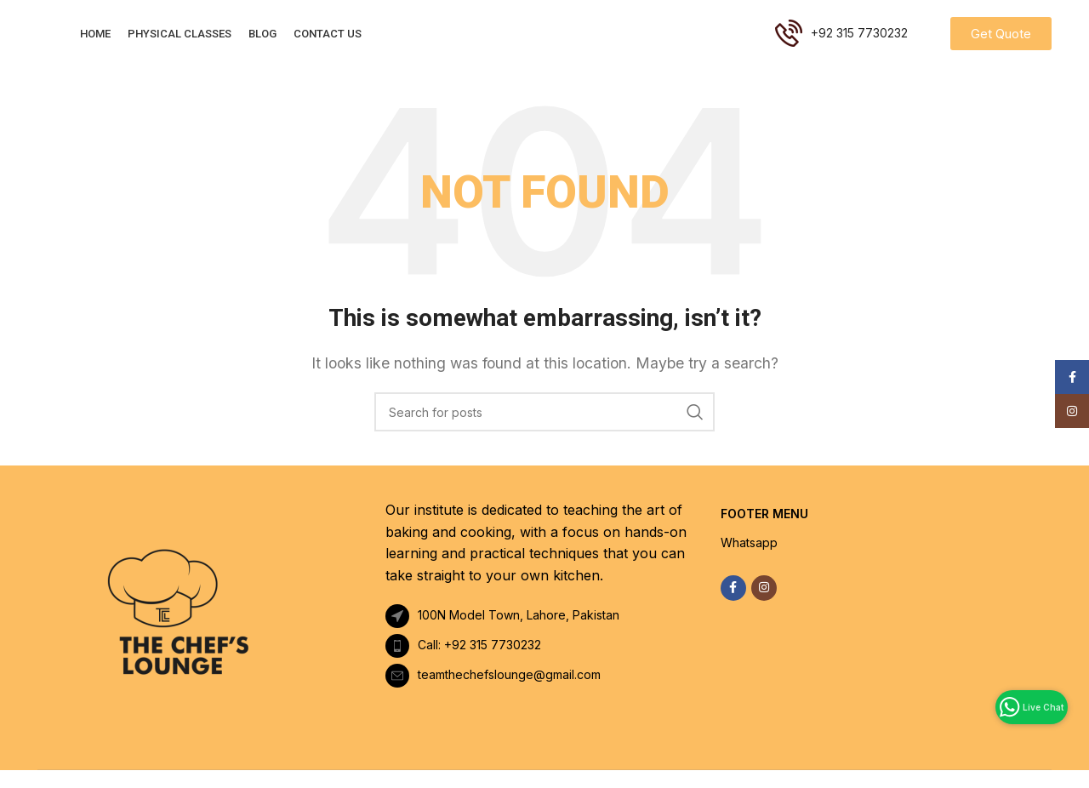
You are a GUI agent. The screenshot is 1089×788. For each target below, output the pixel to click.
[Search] (544, 429)
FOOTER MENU (764, 531)
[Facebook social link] (733, 606)
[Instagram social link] (764, 606)
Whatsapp (749, 561)
